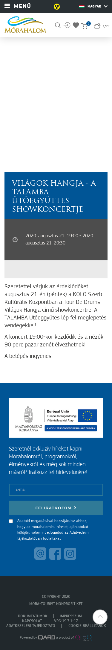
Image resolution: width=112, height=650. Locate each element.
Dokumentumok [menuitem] (32, 616)
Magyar (93, 6)
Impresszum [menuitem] (71, 616)
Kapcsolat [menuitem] (32, 621)
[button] (100, 617)
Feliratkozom (56, 507)
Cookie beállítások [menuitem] (87, 626)
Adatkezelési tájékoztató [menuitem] (30, 626)
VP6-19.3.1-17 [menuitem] (66, 621)
